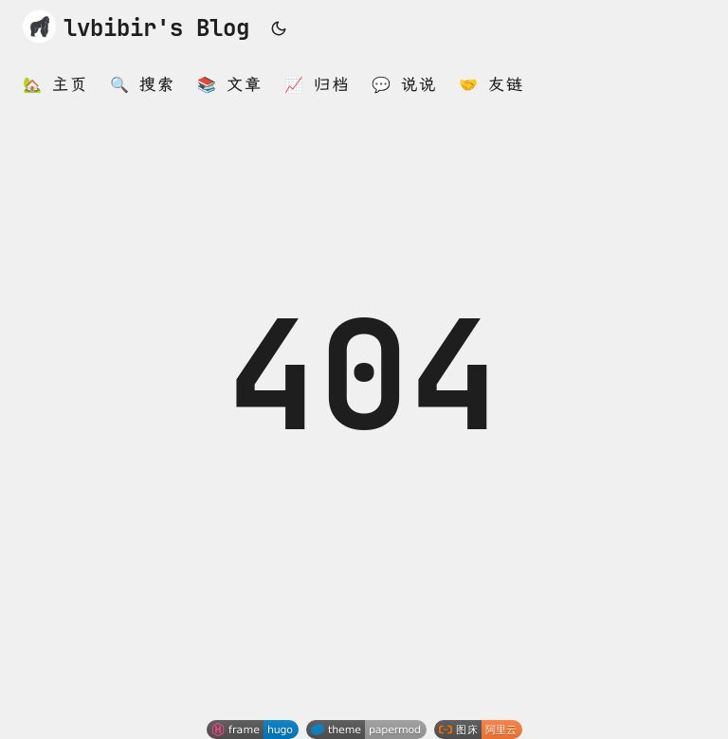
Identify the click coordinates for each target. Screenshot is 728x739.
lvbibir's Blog (136, 26)
